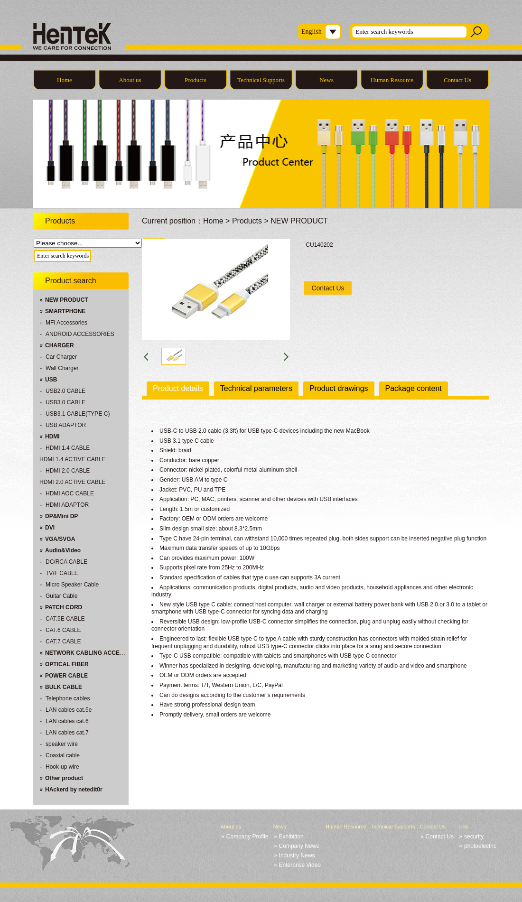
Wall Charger (62, 368)
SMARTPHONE (65, 311)
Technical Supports (261, 80)
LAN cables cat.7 (67, 732)
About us (130, 80)
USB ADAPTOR (66, 425)
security (474, 836)
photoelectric (480, 846)
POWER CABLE (66, 675)
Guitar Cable (61, 596)
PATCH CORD (63, 607)
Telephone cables (68, 698)
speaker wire (62, 744)
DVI (50, 527)
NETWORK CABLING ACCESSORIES (95, 653)
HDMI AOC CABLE (70, 493)
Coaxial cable (63, 755)
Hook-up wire (62, 766)
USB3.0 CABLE (65, 402)
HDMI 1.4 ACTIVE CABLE (72, 459)
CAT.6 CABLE (63, 630)
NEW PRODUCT (66, 300)
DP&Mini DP (61, 516)
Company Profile (247, 836)
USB (51, 379)
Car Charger (61, 356)
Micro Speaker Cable (72, 584)
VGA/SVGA (60, 539)
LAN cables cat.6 (67, 721)
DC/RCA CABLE (66, 561)
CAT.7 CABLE (63, 641)
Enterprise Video (300, 865)
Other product (64, 778)
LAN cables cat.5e (69, 710)
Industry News (297, 855)
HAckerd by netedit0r (74, 789)
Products (195, 80)
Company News (299, 846)
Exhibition (291, 836)
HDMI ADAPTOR (67, 505)
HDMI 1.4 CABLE (68, 448)
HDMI (52, 436)
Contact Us (457, 80)
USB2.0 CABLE (65, 391)
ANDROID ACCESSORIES (80, 334)
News (326, 80)
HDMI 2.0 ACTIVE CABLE (72, 482)
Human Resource (392, 80)
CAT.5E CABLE (65, 618)
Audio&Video (63, 550)
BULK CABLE (63, 687)
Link (463, 826)
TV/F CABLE (62, 573)
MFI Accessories (66, 322)
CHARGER (59, 345)
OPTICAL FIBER (67, 664)
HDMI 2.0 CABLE (68, 470)
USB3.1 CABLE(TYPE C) (78, 413)
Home (64, 80)
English (311, 31)
